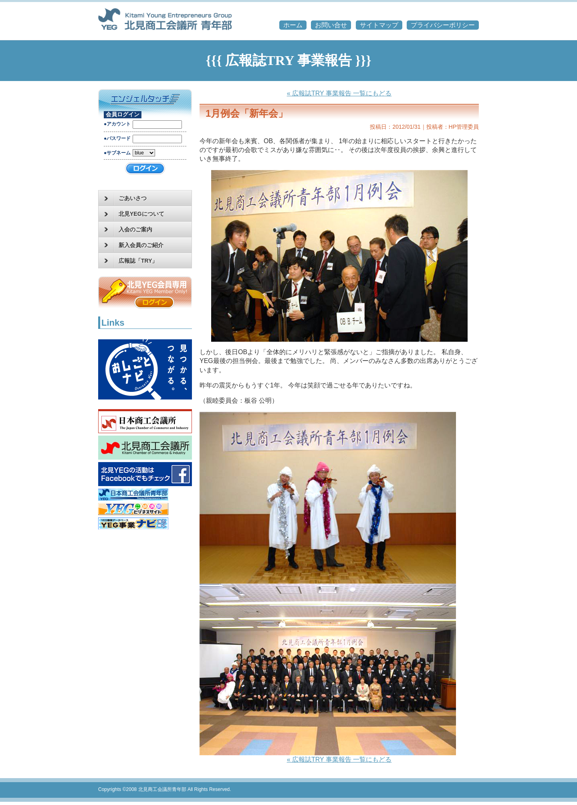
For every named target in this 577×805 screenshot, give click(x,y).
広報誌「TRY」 (130, 261)
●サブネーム (117, 153)
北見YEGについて (134, 214)
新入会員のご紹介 (133, 245)
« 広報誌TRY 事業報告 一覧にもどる (339, 93)
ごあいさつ (125, 198)
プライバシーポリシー (443, 25)
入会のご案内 (128, 229)
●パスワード (117, 138)
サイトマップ (379, 25)
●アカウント (117, 124)
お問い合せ (331, 25)
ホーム (293, 25)
